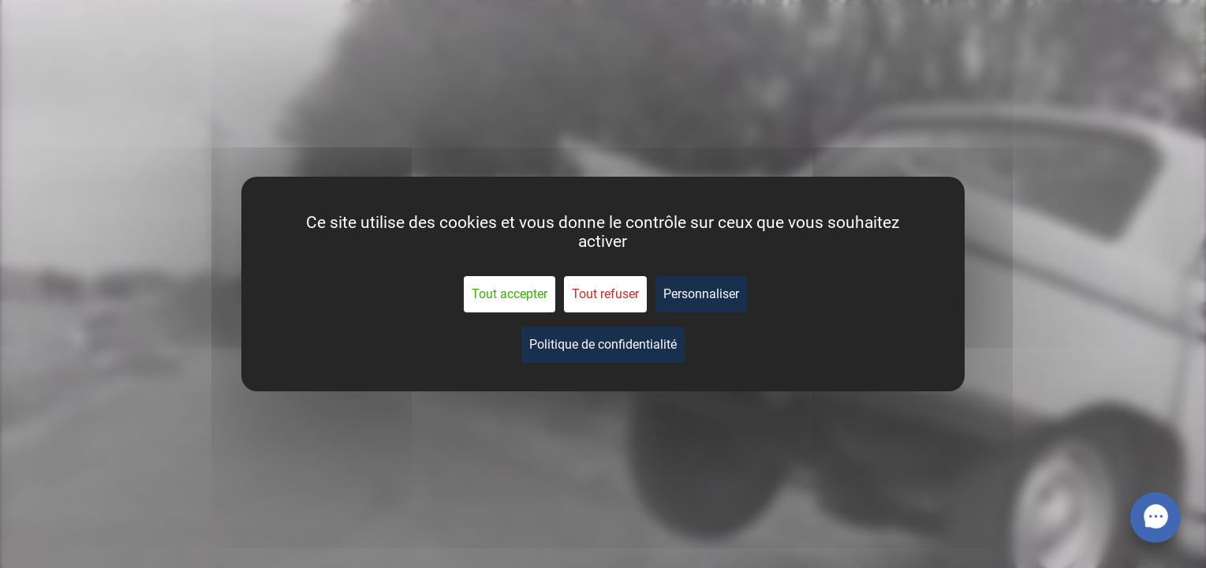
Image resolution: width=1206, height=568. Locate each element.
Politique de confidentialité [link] (603, 344)
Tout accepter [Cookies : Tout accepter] (509, 293)
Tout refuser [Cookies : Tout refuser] (605, 293)
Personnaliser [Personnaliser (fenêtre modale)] (701, 293)
